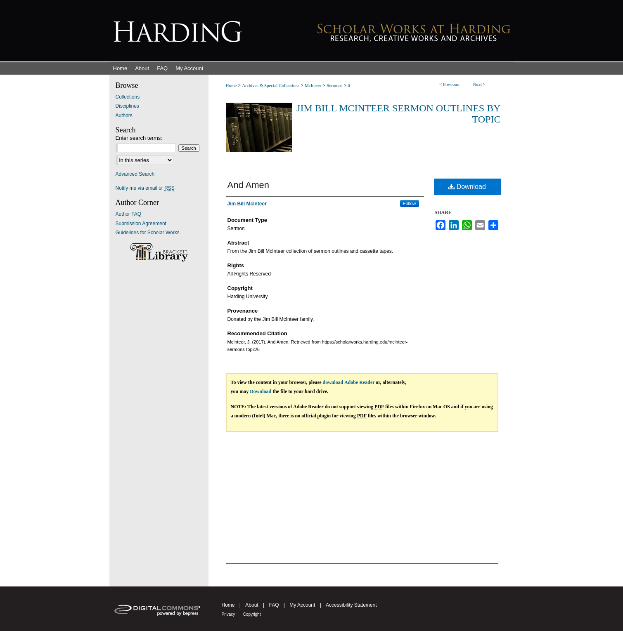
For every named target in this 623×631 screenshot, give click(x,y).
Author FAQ (129, 214)
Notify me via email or (145, 188)
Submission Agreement (141, 223)
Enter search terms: (139, 138)
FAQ (274, 605)
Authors (124, 115)
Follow (409, 203)
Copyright (252, 614)
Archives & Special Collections (270, 85)
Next (477, 84)
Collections (128, 97)
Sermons (335, 85)
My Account (302, 605)
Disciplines (127, 106)
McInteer (313, 85)
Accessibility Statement (351, 605)
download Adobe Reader (349, 382)
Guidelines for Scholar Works (148, 232)
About (251, 605)
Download (467, 186)
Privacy (228, 614)
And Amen (248, 185)
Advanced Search (135, 174)
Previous (451, 84)
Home (231, 85)
